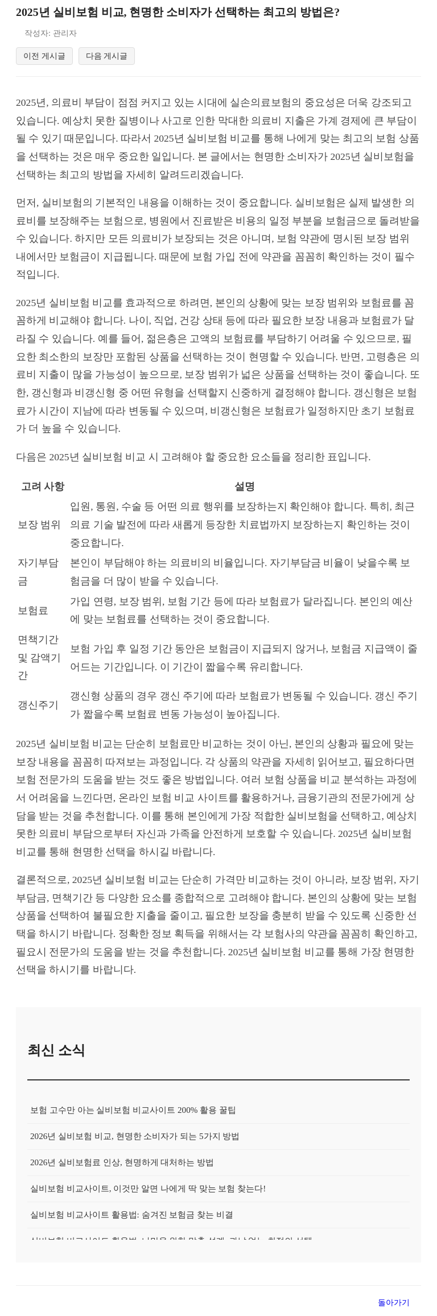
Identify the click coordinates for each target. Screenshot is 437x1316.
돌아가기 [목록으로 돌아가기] (394, 1304)
